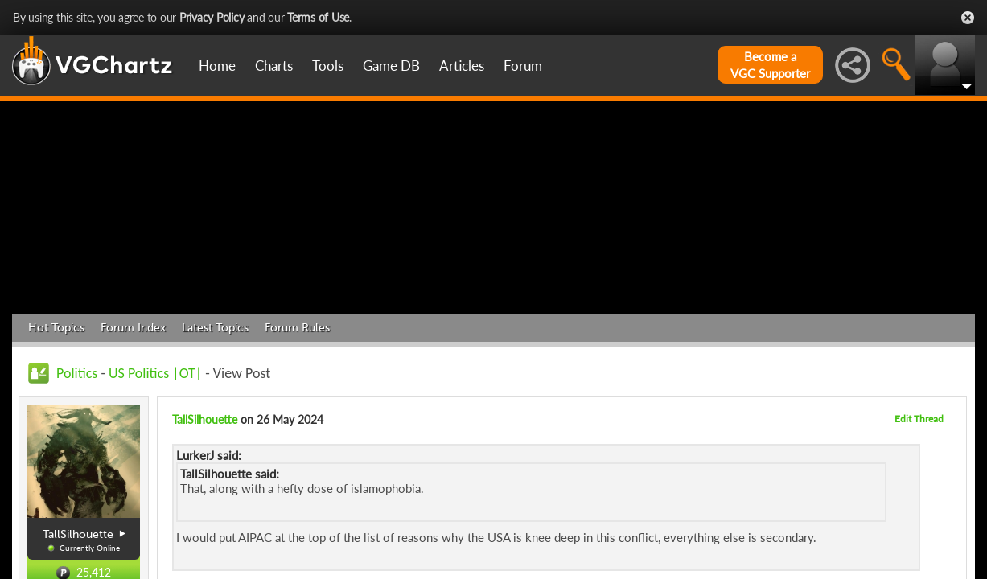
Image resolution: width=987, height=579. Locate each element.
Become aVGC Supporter (770, 64)
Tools (327, 65)
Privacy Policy (212, 17)
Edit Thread (919, 419)
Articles (461, 65)
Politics (76, 373)
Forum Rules (297, 328)
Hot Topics (56, 328)
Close (967, 17)
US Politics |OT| (155, 373)
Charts (274, 65)
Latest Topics (215, 328)
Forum (523, 65)
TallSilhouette (204, 419)
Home (217, 65)
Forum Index (133, 328)
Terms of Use (318, 17)
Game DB (391, 65)
